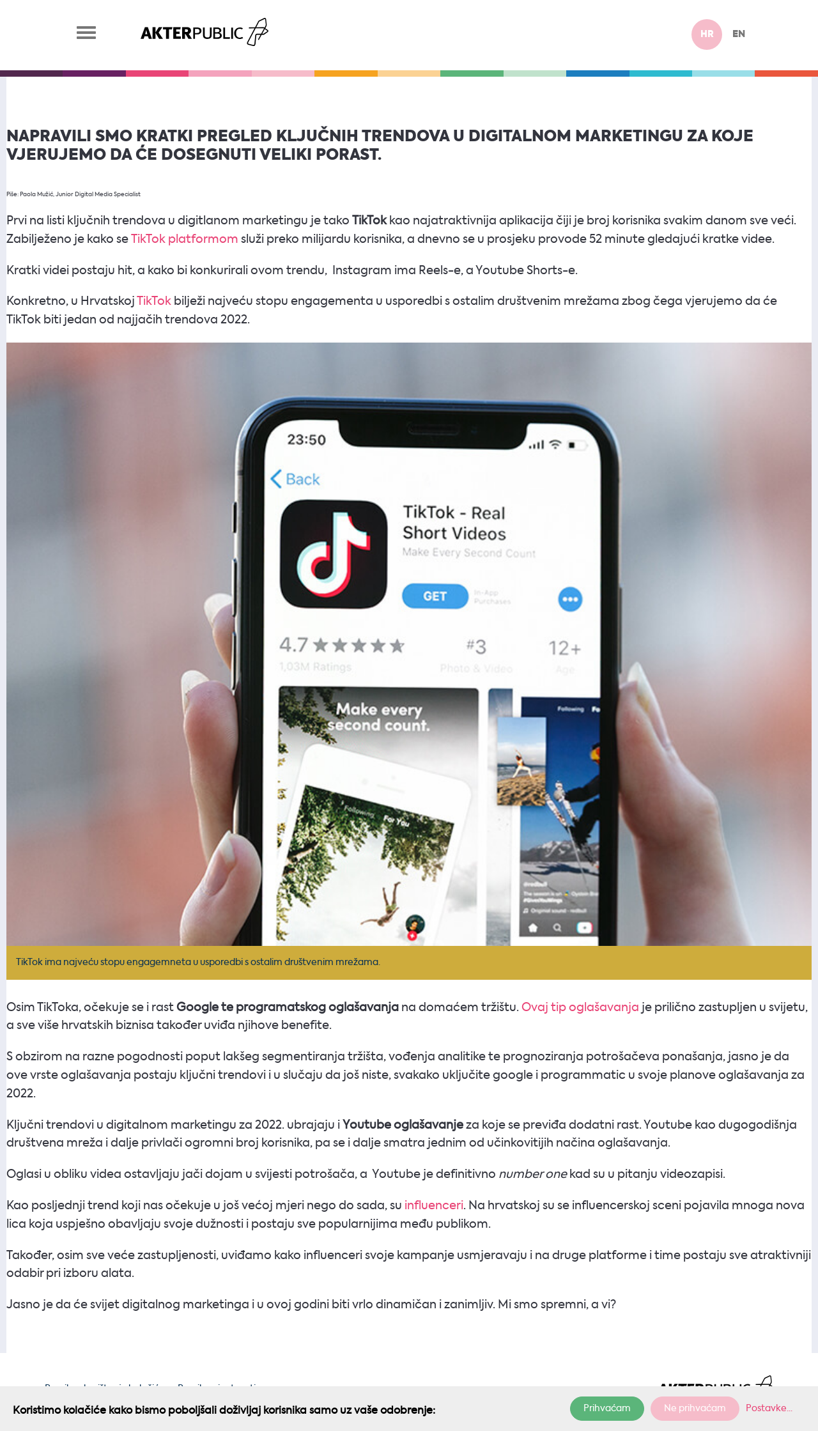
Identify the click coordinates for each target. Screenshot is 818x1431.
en (738, 34)
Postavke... (769, 1408)
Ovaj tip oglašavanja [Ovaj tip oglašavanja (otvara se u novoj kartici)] (580, 1008)
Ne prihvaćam (695, 1408)
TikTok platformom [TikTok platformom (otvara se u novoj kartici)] (184, 239)
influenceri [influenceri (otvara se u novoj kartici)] (434, 1206)
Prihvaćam (607, 1408)
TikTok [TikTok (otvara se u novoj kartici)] (153, 301)
